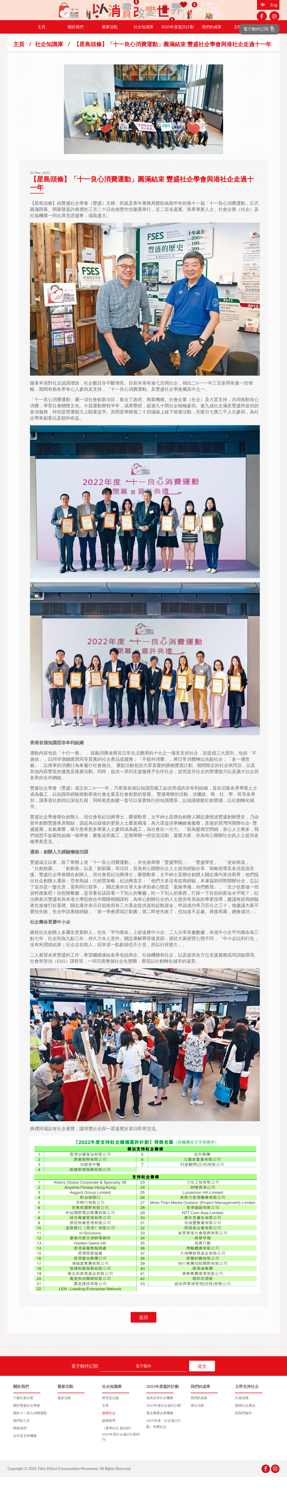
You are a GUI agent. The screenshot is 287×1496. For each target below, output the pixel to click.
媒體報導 (108, 1439)
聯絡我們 (20, 1447)
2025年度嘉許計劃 (177, 45)
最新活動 (109, 45)
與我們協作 (243, 1432)
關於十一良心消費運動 (30, 1432)
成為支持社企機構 (159, 1417)
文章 (105, 1424)
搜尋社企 (108, 1432)
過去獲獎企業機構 (159, 1432)
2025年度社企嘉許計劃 (163, 1424)
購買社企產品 (245, 1424)
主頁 (41, 45)
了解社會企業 (23, 1417)
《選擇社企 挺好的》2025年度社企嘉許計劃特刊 (121, 1452)
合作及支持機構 (25, 1455)
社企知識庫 (143, 45)
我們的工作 (21, 1439)
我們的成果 (211, 45)
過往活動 (197, 1424)
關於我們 (76, 45)
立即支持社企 (245, 45)
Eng (273, 4)
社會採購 (242, 1417)
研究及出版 (110, 1417)
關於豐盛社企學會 (26, 1424)
